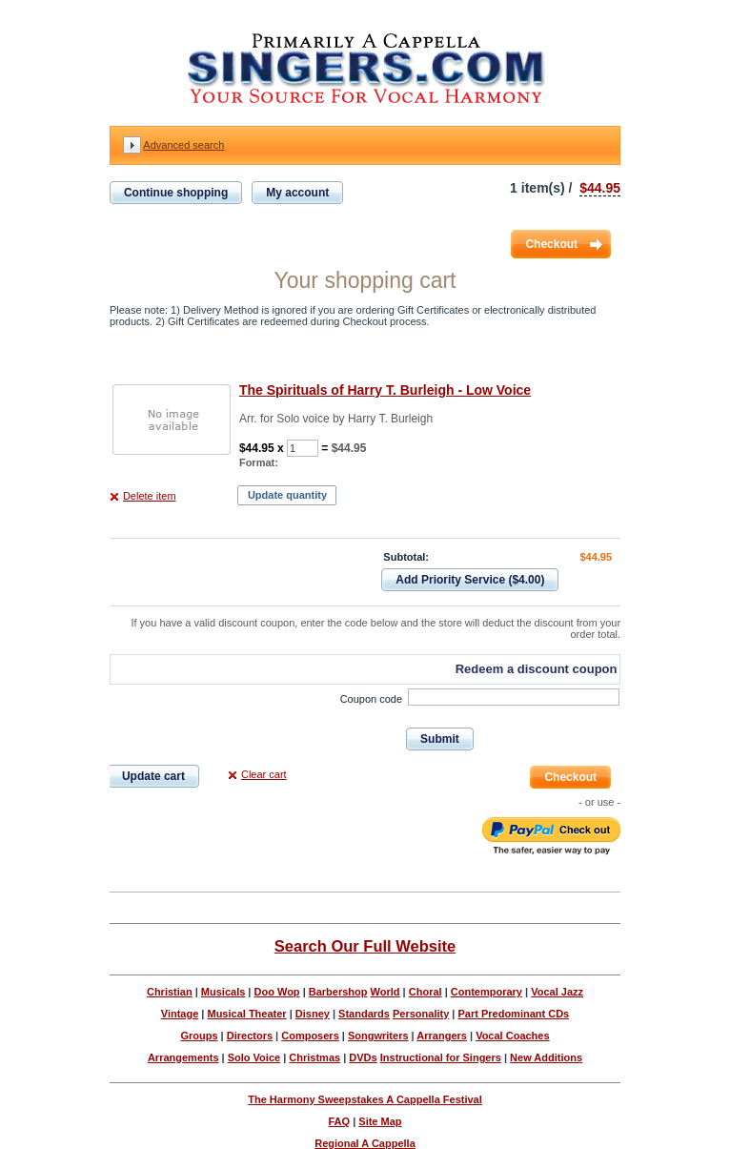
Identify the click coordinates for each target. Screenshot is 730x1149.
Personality (421, 1013)
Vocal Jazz (557, 991)
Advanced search (183, 145)
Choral (425, 991)
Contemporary (486, 991)
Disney (312, 1013)
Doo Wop (277, 991)
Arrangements (183, 1057)
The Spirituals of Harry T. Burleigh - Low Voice (385, 390)
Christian (170, 991)
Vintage (180, 1013)
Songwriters (378, 1035)
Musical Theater (246, 1013)
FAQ (339, 1121)
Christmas (314, 1057)
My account (297, 192)
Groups (198, 1035)
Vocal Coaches (512, 1035)
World (385, 991)
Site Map (379, 1121)
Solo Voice (254, 1057)
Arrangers (441, 1035)
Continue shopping (176, 192)
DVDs (362, 1057)
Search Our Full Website (365, 945)
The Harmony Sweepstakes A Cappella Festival (365, 1099)
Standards (364, 1013)
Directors (250, 1035)
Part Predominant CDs (513, 1013)
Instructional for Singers (440, 1057)
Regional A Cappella (365, 1143)
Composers (310, 1035)
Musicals (223, 991)
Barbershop (338, 991)
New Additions (546, 1057)
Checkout (551, 244)
